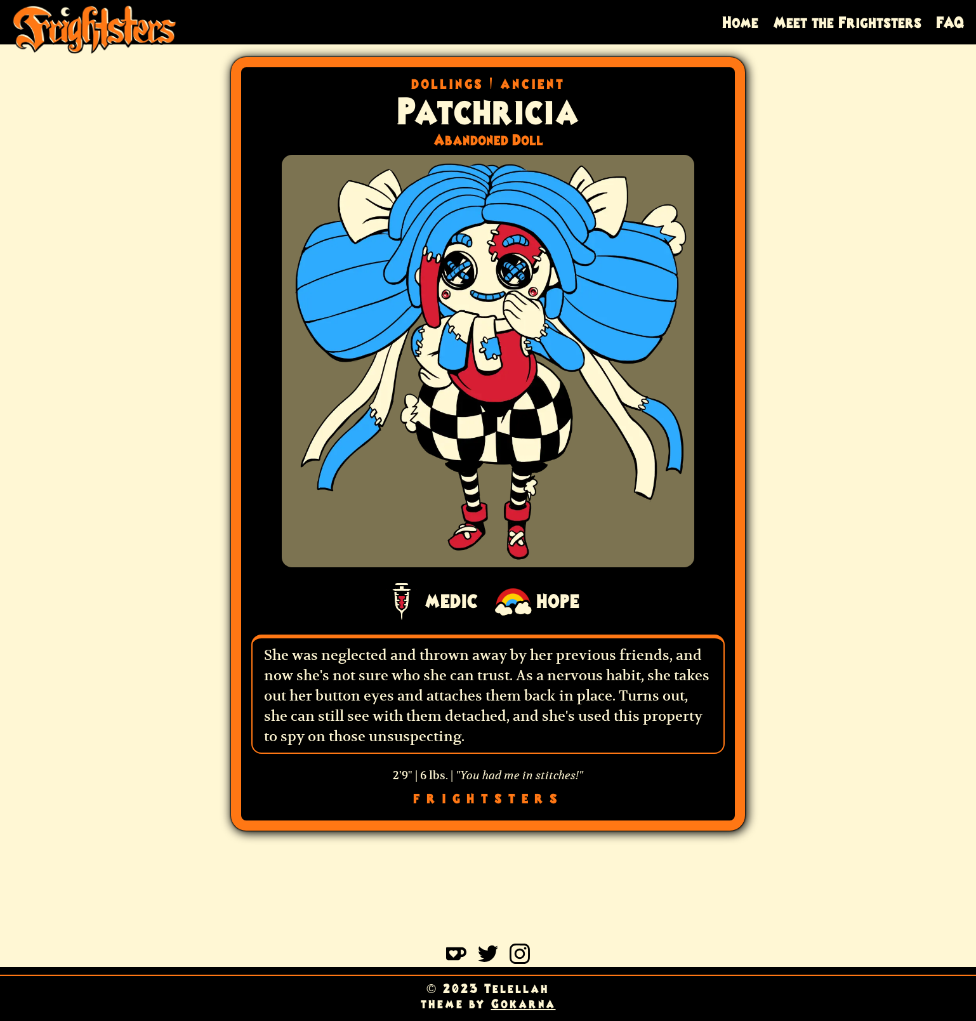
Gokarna (523, 1004)
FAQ (950, 22)
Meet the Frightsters (847, 22)
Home (740, 22)
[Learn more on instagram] (520, 959)
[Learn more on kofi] (456, 959)
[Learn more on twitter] (488, 959)
